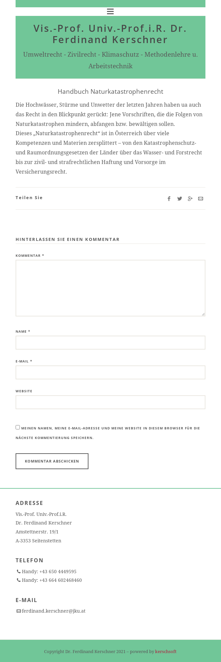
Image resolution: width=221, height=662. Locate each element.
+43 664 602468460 (60, 580)
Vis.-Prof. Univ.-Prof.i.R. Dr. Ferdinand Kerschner (110, 34)
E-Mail (24, 361)
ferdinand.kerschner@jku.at (53, 611)
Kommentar (30, 255)
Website (24, 391)
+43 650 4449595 (57, 571)
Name (23, 331)
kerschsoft (166, 651)
